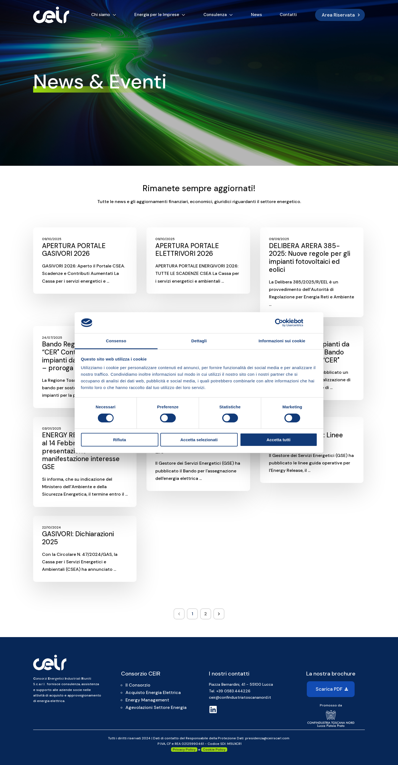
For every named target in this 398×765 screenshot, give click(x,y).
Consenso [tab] (116, 340)
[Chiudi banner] (315, 323)
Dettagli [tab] (199, 340)
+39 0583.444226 (233, 690)
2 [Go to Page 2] (205, 614)
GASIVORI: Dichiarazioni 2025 (78, 538)
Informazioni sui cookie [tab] (282, 340)
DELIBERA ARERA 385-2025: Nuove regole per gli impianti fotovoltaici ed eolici (309, 257)
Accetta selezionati (199, 439)
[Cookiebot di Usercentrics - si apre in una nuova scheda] (279, 323)
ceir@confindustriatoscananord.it (240, 697)
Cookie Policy (214, 749)
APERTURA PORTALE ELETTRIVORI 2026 (187, 249)
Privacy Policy (184, 749)
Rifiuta (119, 439)
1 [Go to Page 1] (192, 614)
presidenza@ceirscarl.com (267, 738)
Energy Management (147, 700)
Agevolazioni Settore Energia (156, 707)
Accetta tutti (278, 439)
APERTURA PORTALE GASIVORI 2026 (74, 249)
